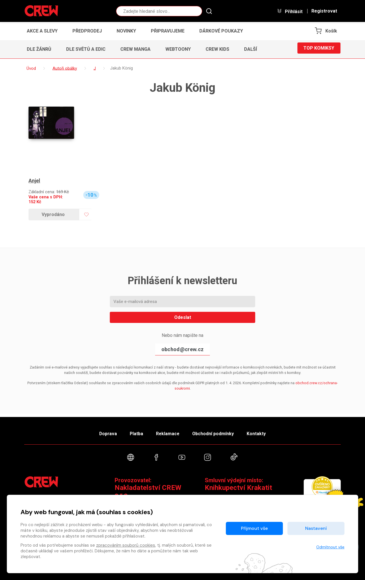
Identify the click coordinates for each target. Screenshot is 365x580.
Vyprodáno (53, 214)
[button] (252, 49)
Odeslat (182, 317)
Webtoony (178, 49)
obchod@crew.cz (182, 349)
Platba (133, 431)
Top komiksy (318, 49)
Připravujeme (167, 31)
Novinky (126, 31)
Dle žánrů (39, 49)
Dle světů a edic (86, 49)
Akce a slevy (42, 31)
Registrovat (324, 11)
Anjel (34, 181)
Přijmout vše (254, 528)
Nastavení (316, 528)
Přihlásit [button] (289, 11)
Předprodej (87, 31)
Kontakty (262, 431)
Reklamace (168, 431)
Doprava (102, 431)
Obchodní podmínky (217, 431)
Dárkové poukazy (221, 31)
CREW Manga (135, 49)
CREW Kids (217, 49)
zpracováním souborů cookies (125, 545)
